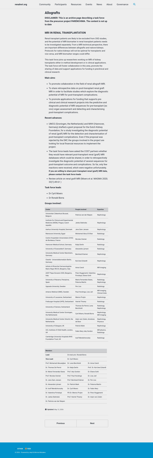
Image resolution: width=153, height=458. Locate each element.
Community (44, 4)
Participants (60, 4)
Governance (122, 4)
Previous (60, 432)
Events (88, 4)
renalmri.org (21, 4)
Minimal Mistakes (40, 452)
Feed (28, 449)
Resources (75, 4)
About (109, 4)
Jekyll (31, 452)
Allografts (52, 13)
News (98, 4)
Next (92, 432)
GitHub (19, 449)
